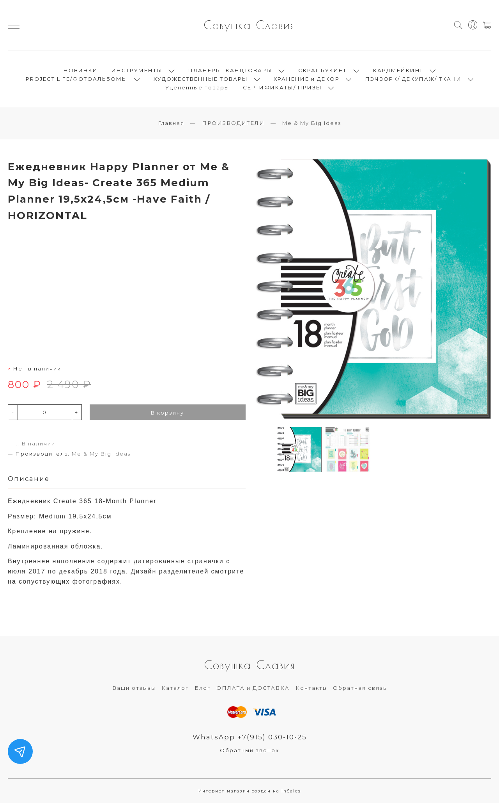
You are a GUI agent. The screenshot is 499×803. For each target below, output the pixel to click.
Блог (203, 688)
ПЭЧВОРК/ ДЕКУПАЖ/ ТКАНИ (413, 79)
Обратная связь (360, 688)
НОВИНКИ (81, 70)
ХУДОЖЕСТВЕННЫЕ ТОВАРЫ (201, 79)
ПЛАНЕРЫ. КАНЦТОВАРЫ (230, 70)
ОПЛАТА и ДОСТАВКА (253, 688)
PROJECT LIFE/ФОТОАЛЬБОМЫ (77, 79)
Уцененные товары (197, 87)
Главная (171, 123)
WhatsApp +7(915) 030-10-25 (250, 737)
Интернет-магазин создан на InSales (249, 791)
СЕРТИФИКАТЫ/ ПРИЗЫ (282, 87)
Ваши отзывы (134, 688)
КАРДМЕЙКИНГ (398, 70)
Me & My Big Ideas (311, 123)
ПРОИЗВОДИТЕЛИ (233, 123)
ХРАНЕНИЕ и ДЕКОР (307, 79)
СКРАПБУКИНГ (322, 70)
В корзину (167, 413)
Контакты (311, 688)
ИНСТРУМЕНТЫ (137, 70)
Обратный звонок (249, 750)
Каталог (175, 688)
